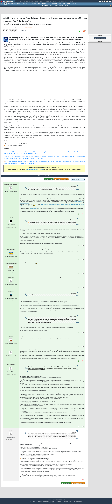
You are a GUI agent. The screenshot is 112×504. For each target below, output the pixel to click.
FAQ (32, 1)
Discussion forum (100, 38)
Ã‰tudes (61, 1)
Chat (41, 1)
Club (71, 1)
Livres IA (66, 5)
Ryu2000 (11, 294)
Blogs (36, 1)
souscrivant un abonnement (35, 170)
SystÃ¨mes (74, 3)
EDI (48, 3)
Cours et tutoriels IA (59, 5)
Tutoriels (27, 1)
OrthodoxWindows (10, 266)
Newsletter (48, 1)
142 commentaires (28, 28)
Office (64, 3)
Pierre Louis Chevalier (11, 187)
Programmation (54, 3)
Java (39, 3)
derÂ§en (10, 339)
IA (26, 3)
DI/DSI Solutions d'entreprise (14, 3)
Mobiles (68, 3)
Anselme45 (11, 280)
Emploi (55, 1)
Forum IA (51, 5)
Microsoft (34, 3)
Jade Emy (19, 28)
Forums (20, 1)
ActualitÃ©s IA (45, 5)
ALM (29, 3)
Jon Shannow (11, 252)
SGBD (60, 3)
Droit (67, 1)
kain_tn (11, 220)
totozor (11, 433)
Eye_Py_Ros (11, 367)
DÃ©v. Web (43, 3)
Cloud (23, 3)
